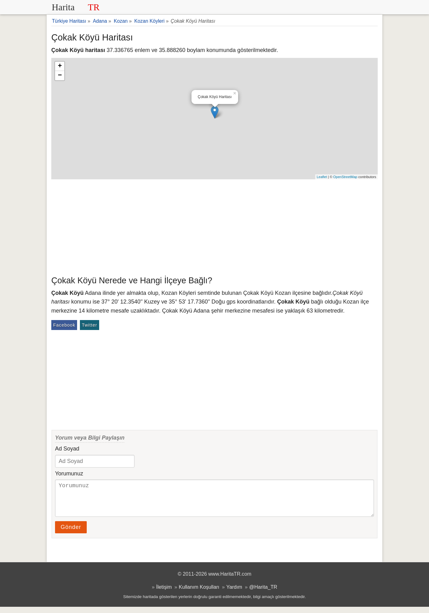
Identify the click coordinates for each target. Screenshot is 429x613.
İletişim (164, 593)
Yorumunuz (69, 473)
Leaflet (322, 177)
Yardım (234, 593)
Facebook (64, 325)
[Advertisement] (214, 226)
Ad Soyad (67, 449)
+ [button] (60, 66)
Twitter (89, 325)
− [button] (60, 75)
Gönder (71, 533)
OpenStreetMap (345, 177)
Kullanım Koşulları (199, 593)
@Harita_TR (263, 593)
